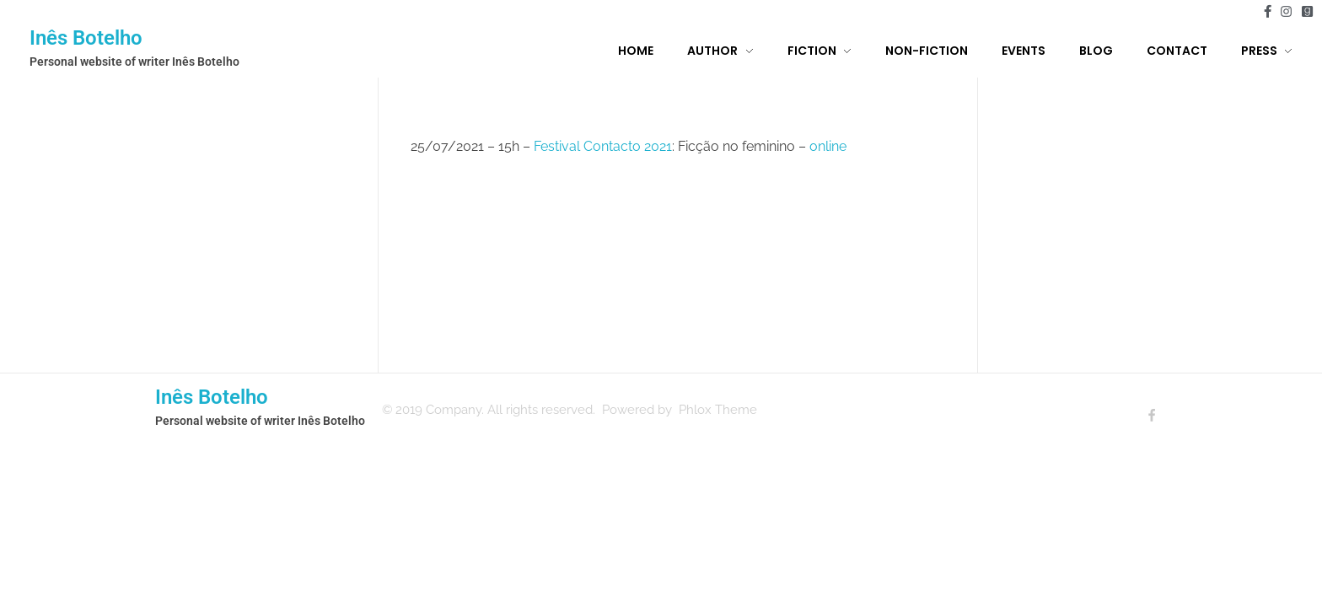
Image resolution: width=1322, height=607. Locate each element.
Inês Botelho (86, 38)
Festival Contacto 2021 (603, 146)
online (827, 146)
